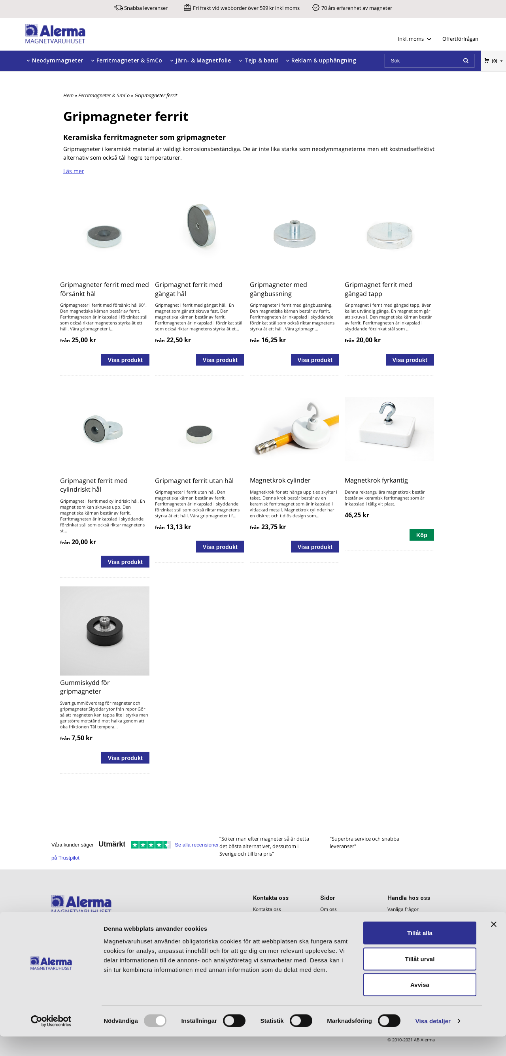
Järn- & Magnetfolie (203, 60)
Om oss (328, 909)
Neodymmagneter (57, 60)
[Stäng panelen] (494, 944)
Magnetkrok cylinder (280, 480)
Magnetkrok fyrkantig (376, 480)
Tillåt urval (420, 978)
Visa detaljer (433, 1040)
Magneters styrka (339, 928)
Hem (68, 95)
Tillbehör (44, 81)
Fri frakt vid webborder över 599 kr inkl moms (246, 7)
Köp (421, 535)
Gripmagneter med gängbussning (278, 289)
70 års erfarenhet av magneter (356, 7)
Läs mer (73, 171)
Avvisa (419, 1004)
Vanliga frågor (403, 909)
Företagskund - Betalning (414, 918)
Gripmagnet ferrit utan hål (194, 480)
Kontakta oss (267, 909)
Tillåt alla (419, 952)
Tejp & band (261, 60)
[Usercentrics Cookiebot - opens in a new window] (51, 1041)
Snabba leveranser (146, 7)
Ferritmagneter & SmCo (129, 60)
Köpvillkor (398, 928)
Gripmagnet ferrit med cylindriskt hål (94, 485)
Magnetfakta (334, 918)
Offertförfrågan (460, 38)
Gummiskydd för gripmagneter (85, 687)
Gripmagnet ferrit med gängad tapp (378, 289)
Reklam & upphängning (323, 60)
